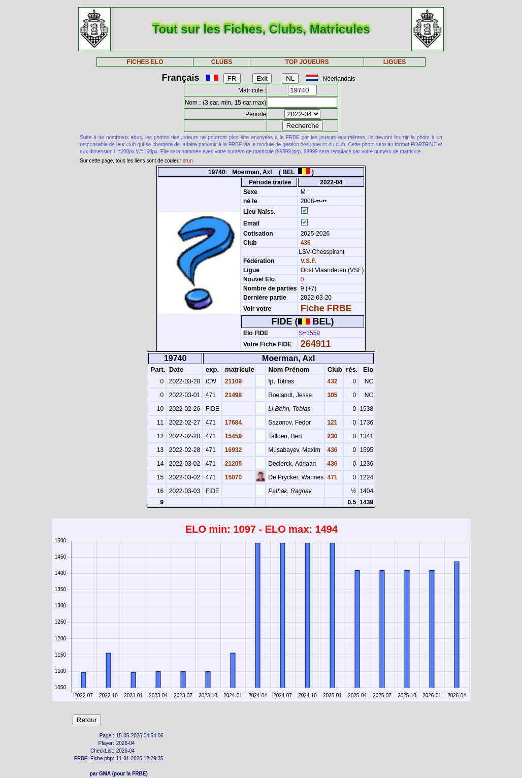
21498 (232, 395)
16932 (232, 449)
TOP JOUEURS (307, 62)
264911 (316, 344)
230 (331, 436)
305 (331, 395)
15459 (232, 436)
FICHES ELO (145, 62)
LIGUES (394, 62)
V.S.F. (308, 261)
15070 (232, 477)
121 (331, 422)
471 (331, 477)
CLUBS (221, 62)
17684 (232, 422)
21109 (232, 381)
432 (331, 381)
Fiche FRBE (326, 308)
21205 (232, 463)
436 (304, 242)
